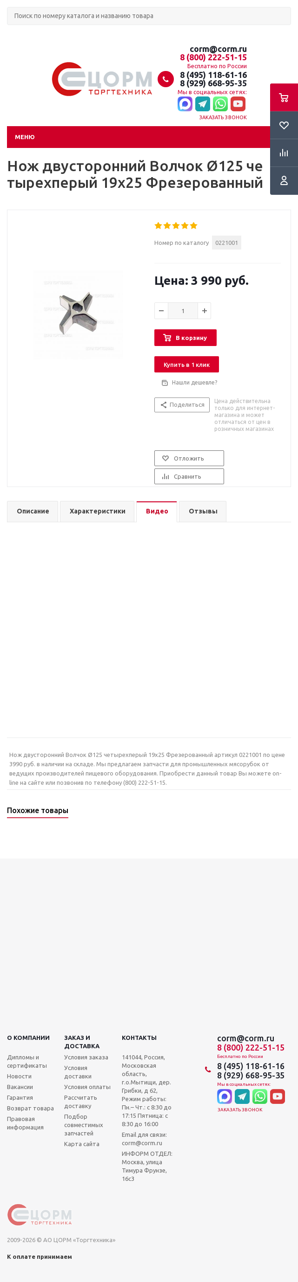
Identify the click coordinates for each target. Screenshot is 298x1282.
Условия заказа (86, 1057)
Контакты (139, 1037)
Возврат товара (30, 1108)
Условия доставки (78, 1071)
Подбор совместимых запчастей (83, 1124)
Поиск (12, 32)
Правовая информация (25, 1122)
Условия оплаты (87, 1086)
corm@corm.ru (218, 49)
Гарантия (20, 1097)
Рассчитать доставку (80, 1101)
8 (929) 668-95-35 (213, 83)
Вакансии (20, 1086)
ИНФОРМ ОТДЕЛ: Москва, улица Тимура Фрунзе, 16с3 (147, 1166)
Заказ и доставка (81, 1041)
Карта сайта (81, 1144)
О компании (28, 1037)
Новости (19, 1076)
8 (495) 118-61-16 (213, 75)
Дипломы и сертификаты (27, 1061)
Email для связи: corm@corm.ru (144, 1138)
